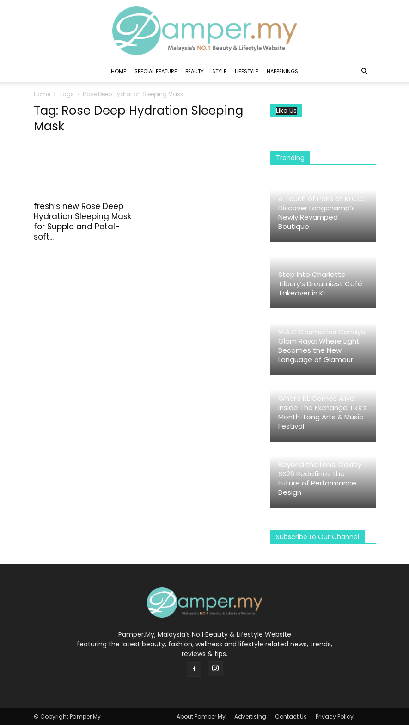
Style (219, 71)
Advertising (250, 716)
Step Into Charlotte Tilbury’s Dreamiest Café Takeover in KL (320, 284)
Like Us (286, 111)
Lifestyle (246, 71)
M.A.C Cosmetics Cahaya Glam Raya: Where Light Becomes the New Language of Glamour (322, 345)
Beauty (194, 71)
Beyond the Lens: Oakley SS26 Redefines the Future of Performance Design (319, 478)
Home (118, 71)
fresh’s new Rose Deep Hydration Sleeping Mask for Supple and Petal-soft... (82, 221)
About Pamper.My (201, 716)
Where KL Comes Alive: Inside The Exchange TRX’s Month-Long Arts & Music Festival (322, 412)
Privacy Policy (335, 716)
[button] (365, 71)
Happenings (282, 71)
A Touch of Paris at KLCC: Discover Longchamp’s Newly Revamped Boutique (321, 212)
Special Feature (155, 71)
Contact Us (291, 716)
